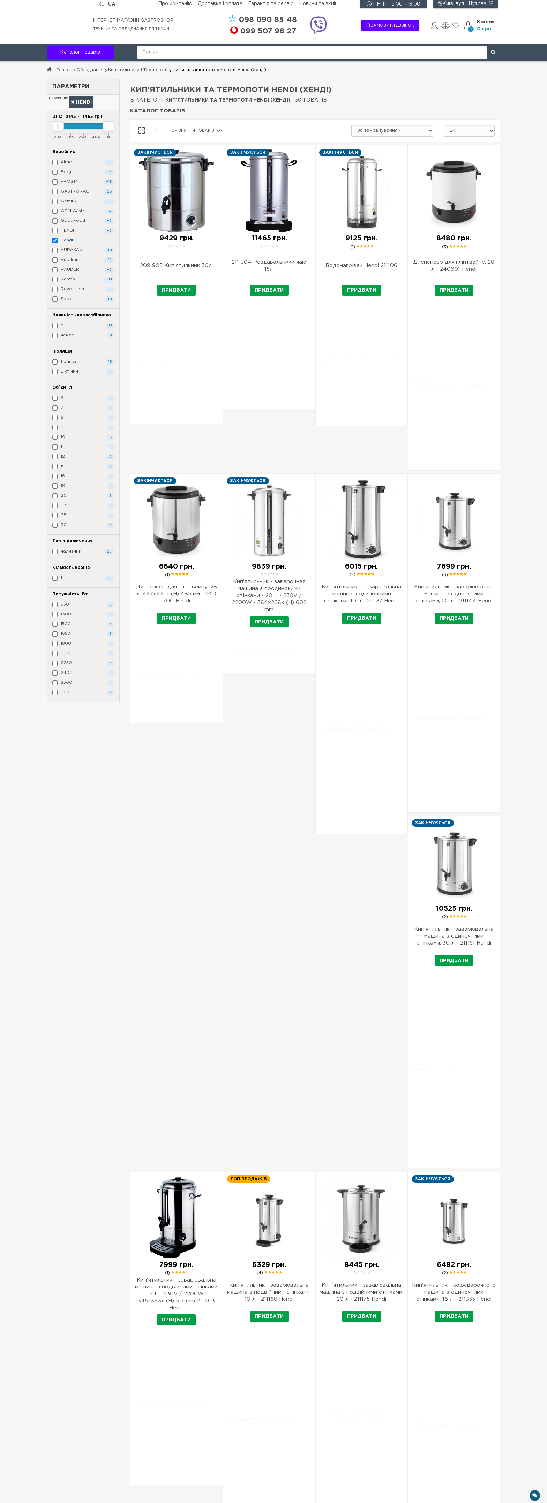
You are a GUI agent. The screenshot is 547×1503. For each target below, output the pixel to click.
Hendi (81, 101)
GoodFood (83, 221)
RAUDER (83, 270)
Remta (83, 280)
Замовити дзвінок (390, 25)
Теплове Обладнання (80, 70)
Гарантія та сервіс (270, 4)
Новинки (315, 1439)
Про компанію (175, 4)
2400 (83, 673)
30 (83, 525)
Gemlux (83, 201)
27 (83, 506)
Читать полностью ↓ (315, 1346)
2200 (83, 653)
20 (83, 496)
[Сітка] (142, 131)
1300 (83, 614)
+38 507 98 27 (444, 1424)
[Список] (155, 131)
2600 (83, 693)
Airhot (83, 162)
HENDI (83, 231)
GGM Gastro (83, 211)
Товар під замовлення (228, 1439)
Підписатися (167, 1450)
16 (83, 476)
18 (83, 486)
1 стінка (83, 362)
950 (83, 605)
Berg (83, 172)
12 (83, 457)
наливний (83, 552)
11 (83, 447)
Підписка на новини (70, 1435)
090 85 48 (268, 19)
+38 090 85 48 (445, 1412)
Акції (310, 1420)
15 (83, 466)
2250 (83, 663)
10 (83, 437)
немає (83, 335)
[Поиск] (493, 52)
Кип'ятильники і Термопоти (138, 70)
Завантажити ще (315, 1250)
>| (332, 1269)
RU (101, 4)
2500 (83, 683)
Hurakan (83, 260)
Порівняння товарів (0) (195, 131)
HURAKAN (83, 250)
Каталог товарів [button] (80, 52)
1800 (83, 644)
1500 (83, 624)
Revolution (83, 289)
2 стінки (83, 372)
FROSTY (83, 182)
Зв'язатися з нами (326, 1449)
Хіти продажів (322, 1430)
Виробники (318, 1410)
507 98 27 (268, 31)
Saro (83, 299)
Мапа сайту (318, 1459)
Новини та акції (317, 4)
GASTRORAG (83, 192)
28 (83, 515)
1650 (83, 634)
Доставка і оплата (220, 4)
